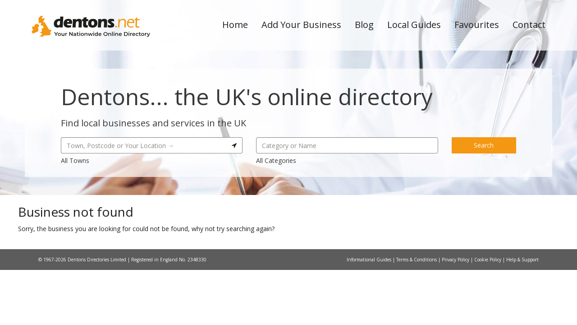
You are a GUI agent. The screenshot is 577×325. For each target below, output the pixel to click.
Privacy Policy (456, 259)
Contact (529, 25)
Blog (364, 25)
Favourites (476, 25)
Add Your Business (301, 25)
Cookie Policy (488, 259)
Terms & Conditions (417, 259)
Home (235, 25)
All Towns (75, 160)
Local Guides (414, 25)
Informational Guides (370, 259)
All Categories (276, 160)
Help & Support (522, 259)
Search (484, 145)
